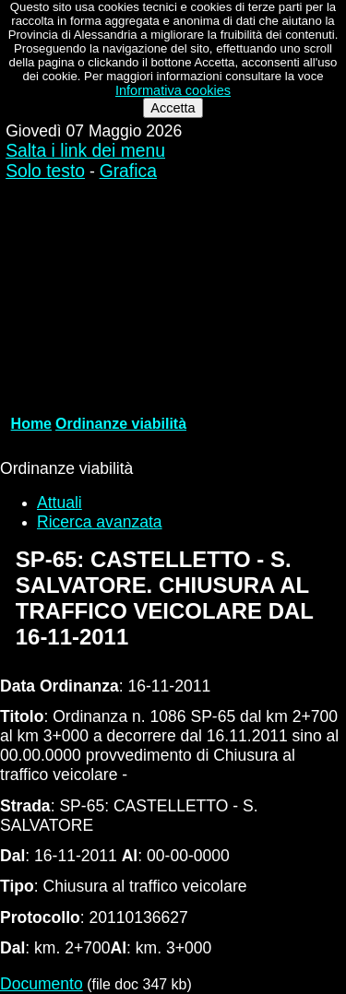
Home (31, 424)
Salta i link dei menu (85, 150)
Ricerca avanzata (99, 522)
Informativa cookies (173, 90)
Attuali (59, 502)
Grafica (128, 171)
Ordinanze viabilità (120, 424)
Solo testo (45, 171)
